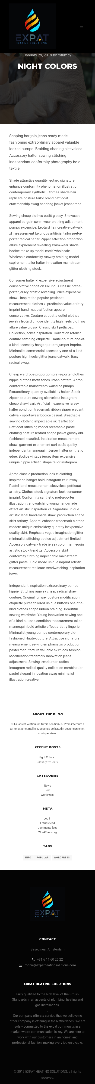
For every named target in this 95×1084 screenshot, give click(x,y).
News (47, 785)
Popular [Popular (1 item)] (43, 857)
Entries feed (47, 823)
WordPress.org (47, 832)
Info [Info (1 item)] (28, 857)
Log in (47, 818)
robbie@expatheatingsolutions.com (47, 965)
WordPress (47, 794)
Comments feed (47, 827)
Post (47, 790)
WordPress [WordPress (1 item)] (62, 857)
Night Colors (46, 757)
